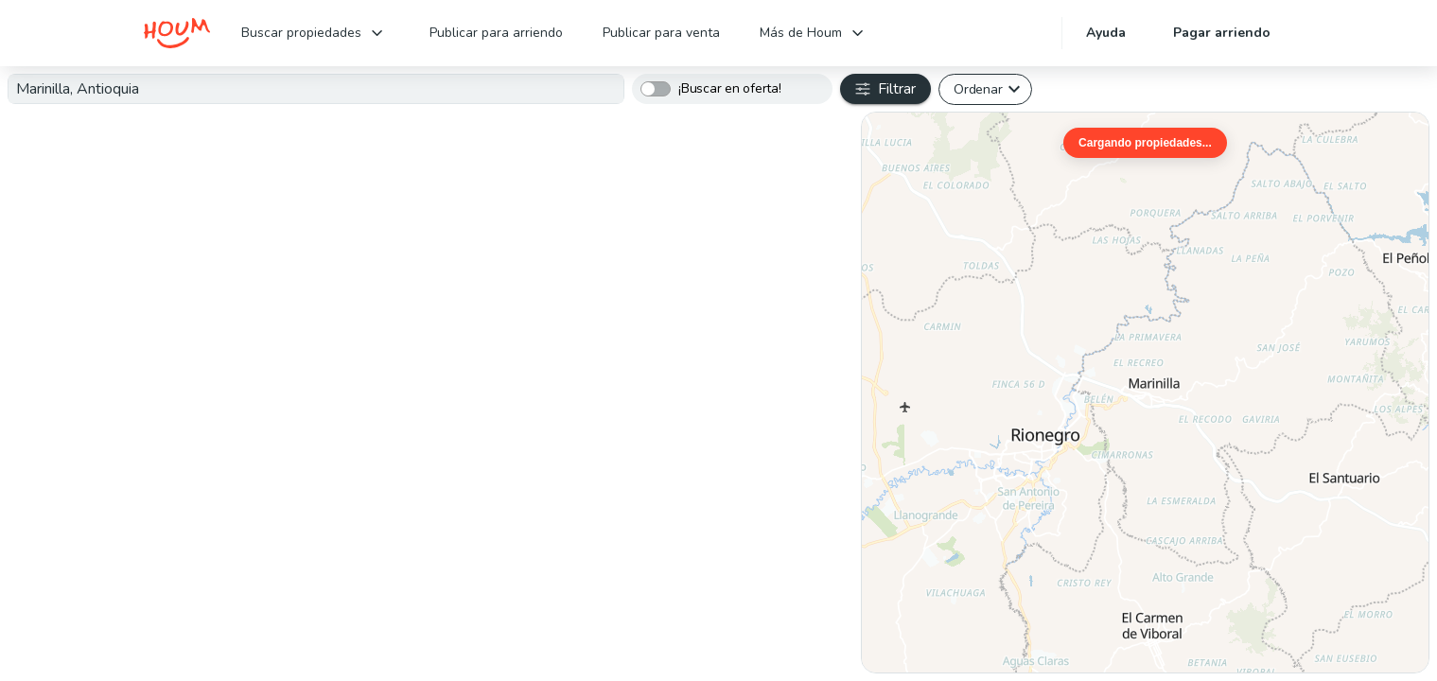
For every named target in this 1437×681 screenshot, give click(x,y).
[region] (1145, 392)
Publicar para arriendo (496, 33)
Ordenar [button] (978, 88)
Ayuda (1106, 33)
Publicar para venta (661, 33)
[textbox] (316, 89)
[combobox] (316, 89)
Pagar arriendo (1222, 33)
